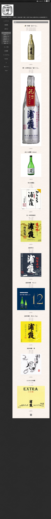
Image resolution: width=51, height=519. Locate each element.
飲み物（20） (6, 41)
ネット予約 (6, 47)
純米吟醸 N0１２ (31, 283)
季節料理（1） (6, 38)
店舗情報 (6, 24)
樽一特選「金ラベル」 (31, 26)
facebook (6, 58)
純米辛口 (31, 248)
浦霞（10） (6, 43)
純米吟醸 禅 (31, 350)
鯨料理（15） (6, 34)
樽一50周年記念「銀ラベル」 (31, 68)
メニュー (6, 32)
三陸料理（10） (6, 36)
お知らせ (6, 28)
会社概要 (6, 50)
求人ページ (6, 66)
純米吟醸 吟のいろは (31, 317)
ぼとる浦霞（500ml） (31, 152)
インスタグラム (6, 54)
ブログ (6, 70)
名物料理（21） (6, 39)
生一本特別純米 (31, 215)
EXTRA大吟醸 (31, 382)
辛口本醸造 (31, 183)
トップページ (6, 20)
